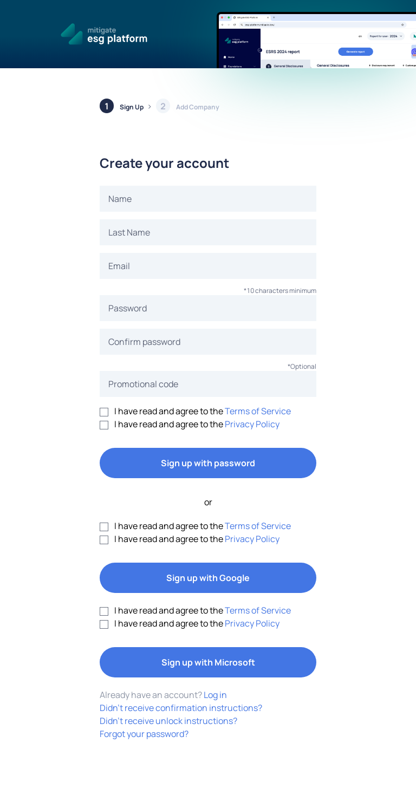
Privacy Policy (252, 424)
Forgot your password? (144, 734)
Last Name (129, 232)
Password (127, 308)
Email (119, 266)
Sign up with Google (208, 578)
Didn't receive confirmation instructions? (181, 708)
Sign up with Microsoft (208, 662)
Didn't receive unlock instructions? (168, 721)
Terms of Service (258, 411)
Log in (215, 695)
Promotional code (143, 384)
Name (120, 199)
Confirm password (144, 342)
